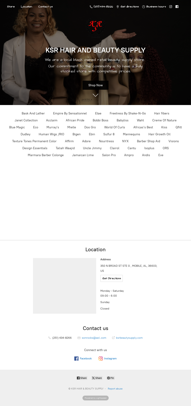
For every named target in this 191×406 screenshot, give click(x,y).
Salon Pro (109, 155)
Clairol (114, 148)
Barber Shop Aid (148, 141)
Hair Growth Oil (159, 134)
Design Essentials (34, 148)
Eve (160, 155)
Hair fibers (161, 113)
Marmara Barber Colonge (46, 155)
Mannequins (131, 134)
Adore (86, 141)
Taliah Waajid (65, 148)
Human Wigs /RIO (51, 134)
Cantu (132, 148)
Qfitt (179, 127)
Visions (173, 141)
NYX (125, 141)
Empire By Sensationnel (70, 113)
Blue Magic (17, 127)
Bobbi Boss (100, 120)
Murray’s (53, 127)
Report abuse (115, 388)
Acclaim (51, 120)
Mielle (71, 127)
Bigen (77, 134)
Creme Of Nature (164, 120)
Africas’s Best (143, 127)
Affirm (69, 141)
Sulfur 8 (109, 134)
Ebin (92, 134)
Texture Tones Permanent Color (34, 141)
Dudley (25, 134)
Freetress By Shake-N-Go (128, 113)
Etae (98, 113)
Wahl (140, 120)
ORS (166, 148)
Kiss (164, 127)
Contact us (45, 7)
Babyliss (122, 120)
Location (26, 7)
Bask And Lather (33, 113)
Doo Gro (90, 127)
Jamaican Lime (83, 155)
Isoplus (149, 148)
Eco (35, 127)
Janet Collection (26, 120)
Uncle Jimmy (92, 148)
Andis (146, 155)
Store (11, 7)
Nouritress (106, 141)
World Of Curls (114, 127)
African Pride (75, 120)
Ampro (129, 155)
